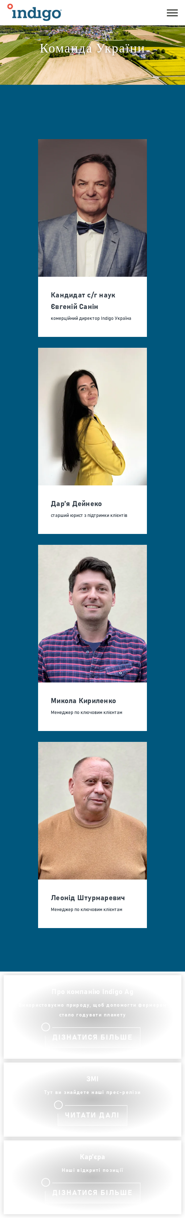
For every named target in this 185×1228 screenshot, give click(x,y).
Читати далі (92, 1115)
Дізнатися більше (92, 1037)
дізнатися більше (92, 1192)
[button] (172, 11)
